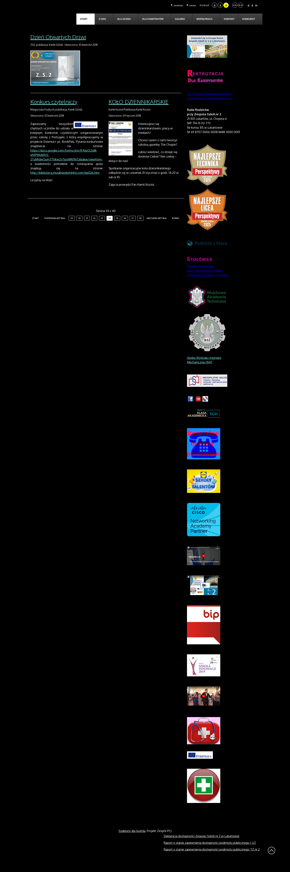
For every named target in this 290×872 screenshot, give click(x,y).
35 (117, 227)
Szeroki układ (241, 5)
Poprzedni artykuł (54, 227)
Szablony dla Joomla (132, 839)
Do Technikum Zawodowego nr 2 (209, 107)
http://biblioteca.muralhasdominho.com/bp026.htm (65, 181)
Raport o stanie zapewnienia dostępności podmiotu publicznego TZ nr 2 (212, 858)
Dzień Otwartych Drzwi (58, 45)
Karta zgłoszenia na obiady (204, 279)
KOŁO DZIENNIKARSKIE (138, 110)
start (35, 227)
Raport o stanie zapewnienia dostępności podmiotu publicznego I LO (210, 851)
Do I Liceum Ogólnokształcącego (209, 102)
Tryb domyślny (166, 5)
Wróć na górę (271, 859)
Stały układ (235, 5)
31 (87, 227)
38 (140, 227)
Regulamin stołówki (200, 275)
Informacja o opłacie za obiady (207, 283)
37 (132, 227)
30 (79, 227)
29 (71, 227)
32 (94, 227)
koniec (175, 227)
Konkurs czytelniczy (53, 110)
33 (102, 227)
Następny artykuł (157, 227)
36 (125, 227)
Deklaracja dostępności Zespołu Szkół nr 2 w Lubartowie (201, 844)
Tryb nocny (188, 5)
